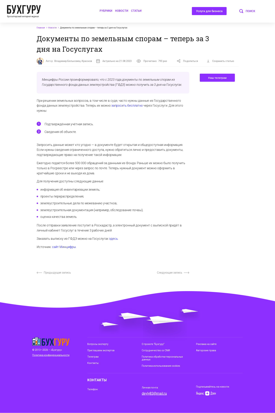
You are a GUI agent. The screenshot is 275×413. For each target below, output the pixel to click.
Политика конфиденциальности (50, 355)
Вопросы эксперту (97, 344)
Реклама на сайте (206, 344)
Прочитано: (152, 61)
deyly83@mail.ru (154, 393)
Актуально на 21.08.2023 (114, 61)
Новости (121, 10)
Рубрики (106, 10)
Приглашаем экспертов (101, 350)
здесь (113, 238)
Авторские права (206, 350)
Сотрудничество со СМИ (156, 350)
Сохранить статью (220, 61)
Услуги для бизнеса (209, 12)
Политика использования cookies (161, 365)
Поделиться (187, 61)
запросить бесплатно (127, 105)
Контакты (93, 363)
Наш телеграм (217, 77)
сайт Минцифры (64, 247)
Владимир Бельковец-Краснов (73, 61)
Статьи (136, 10)
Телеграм (93, 356)
